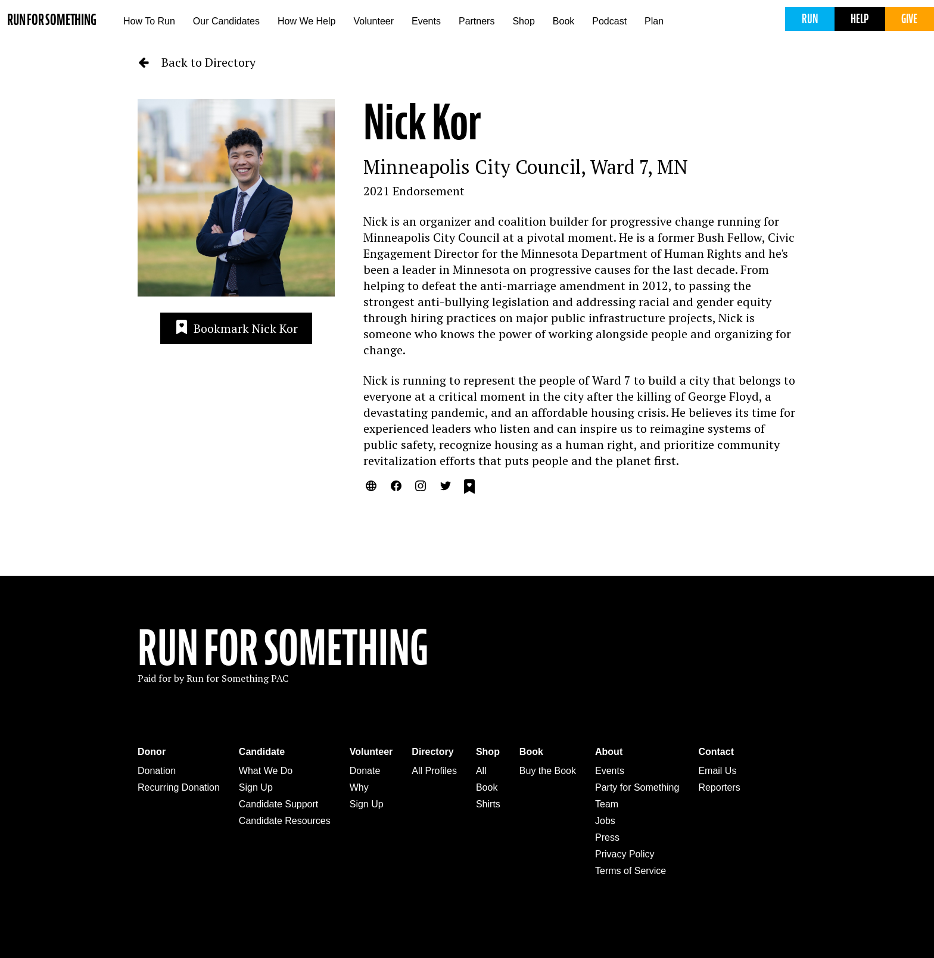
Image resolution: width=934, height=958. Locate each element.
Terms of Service (630, 871)
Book (563, 21)
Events (426, 21)
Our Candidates (226, 21)
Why (359, 787)
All (481, 771)
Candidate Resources (285, 821)
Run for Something (51, 20)
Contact (716, 752)
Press (607, 837)
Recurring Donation (179, 787)
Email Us (717, 771)
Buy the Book (547, 771)
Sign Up (256, 787)
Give (909, 18)
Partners (476, 21)
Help (859, 18)
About (608, 752)
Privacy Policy (625, 854)
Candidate (262, 752)
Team (606, 804)
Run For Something (283, 648)
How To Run (149, 21)
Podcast (609, 21)
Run (810, 18)
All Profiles (434, 771)
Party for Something (637, 787)
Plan (654, 21)
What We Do (265, 771)
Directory (432, 752)
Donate (365, 771)
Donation (157, 771)
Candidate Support (278, 804)
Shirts (488, 804)
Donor (152, 752)
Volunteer (373, 21)
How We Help (307, 21)
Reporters (719, 787)
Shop (523, 21)
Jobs (605, 821)
